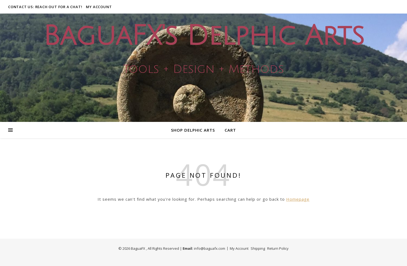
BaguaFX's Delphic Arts (203, 36)
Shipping (258, 248)
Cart (230, 130)
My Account (99, 6)
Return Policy (278, 248)
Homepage (297, 199)
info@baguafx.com (209, 248)
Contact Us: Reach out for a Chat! (45, 6)
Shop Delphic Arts (193, 130)
